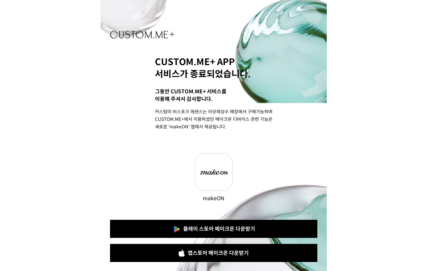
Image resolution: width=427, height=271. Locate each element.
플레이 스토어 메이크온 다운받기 (213, 229)
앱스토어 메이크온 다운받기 (214, 253)
